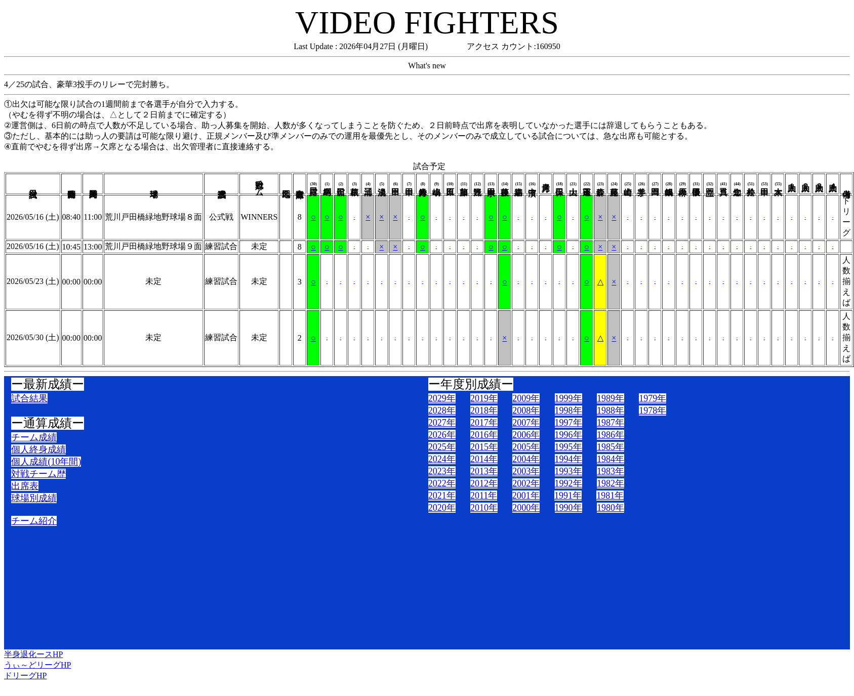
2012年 (484, 483)
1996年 (568, 435)
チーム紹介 (34, 521)
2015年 (484, 447)
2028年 (442, 410)
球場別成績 (34, 498)
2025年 (442, 447)
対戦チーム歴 (38, 474)
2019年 (484, 398)
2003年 (526, 471)
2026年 (442, 435)
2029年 (442, 398)
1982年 (610, 483)
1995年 (568, 447)
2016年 (484, 435)
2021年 (442, 495)
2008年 (526, 410)
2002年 (526, 483)
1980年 (610, 508)
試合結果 (29, 398)
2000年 (526, 508)
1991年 (568, 495)
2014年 (484, 459)
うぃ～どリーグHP (37, 665)
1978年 (652, 410)
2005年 (526, 447)
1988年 (610, 410)
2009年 (526, 398)
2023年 (442, 471)
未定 (259, 246)
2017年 (484, 423)
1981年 (610, 495)
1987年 (610, 423)
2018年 (484, 410)
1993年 (568, 471)
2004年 (526, 459)
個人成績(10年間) (46, 462)
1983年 (610, 471)
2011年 (483, 495)
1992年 (568, 483)
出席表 (24, 486)
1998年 (568, 410)
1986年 (610, 435)
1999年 (568, 398)
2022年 (442, 483)
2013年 (484, 471)
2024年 (442, 459)
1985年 (610, 447)
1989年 (610, 398)
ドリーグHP (25, 675)
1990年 (568, 508)
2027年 (442, 423)
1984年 (610, 459)
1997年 (568, 423)
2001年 (526, 495)
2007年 (526, 423)
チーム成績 (34, 437)
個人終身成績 (38, 449)
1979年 (652, 398)
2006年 (526, 435)
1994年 (568, 459)
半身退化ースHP (33, 654)
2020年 (442, 508)
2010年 (484, 508)
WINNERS (258, 217)
